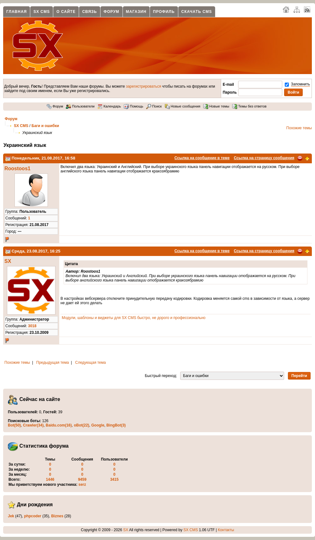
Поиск (154, 106)
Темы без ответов (249, 106)
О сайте (66, 11)
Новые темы (216, 106)
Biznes (57, 516)
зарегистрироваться (143, 86)
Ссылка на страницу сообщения (264, 158)
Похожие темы (299, 128)
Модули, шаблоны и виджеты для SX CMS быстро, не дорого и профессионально (133, 318)
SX (7, 261)
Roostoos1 (17, 168)
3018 (32, 326)
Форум (111, 11)
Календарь (109, 106)
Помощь (133, 106)
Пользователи (80, 106)
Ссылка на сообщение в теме (202, 158)
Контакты (226, 530)
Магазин (136, 11)
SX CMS (41, 11)
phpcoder (32, 516)
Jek (11, 516)
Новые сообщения (182, 106)
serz (82, 484)
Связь (89, 11)
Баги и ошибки (45, 126)
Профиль (164, 11)
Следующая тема (90, 362)
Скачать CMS (196, 11)
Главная (16, 11)
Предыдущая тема (52, 362)
